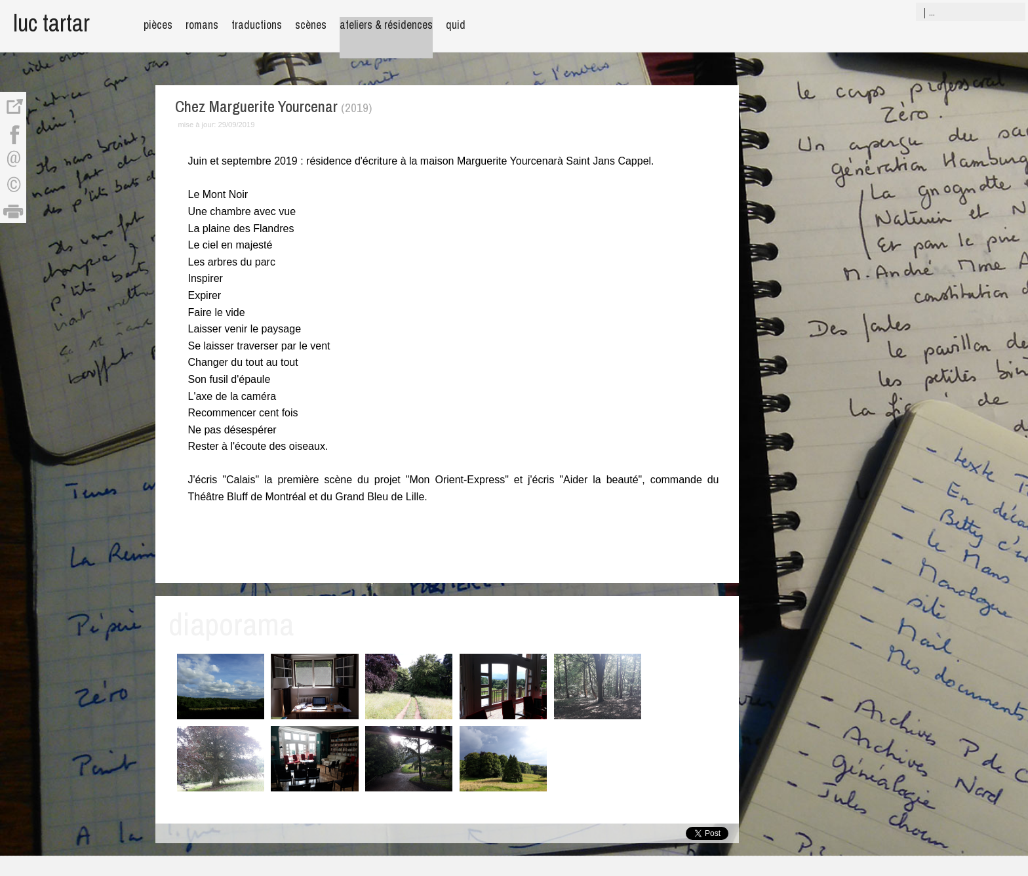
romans (202, 24)
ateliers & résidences (386, 24)
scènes (310, 24)
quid (455, 24)
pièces (158, 24)
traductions (256, 24)
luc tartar (51, 23)
